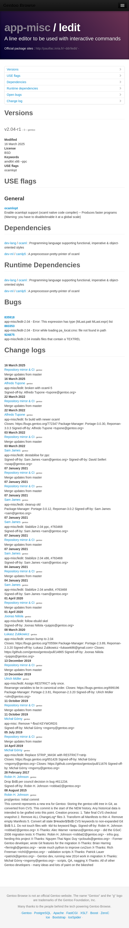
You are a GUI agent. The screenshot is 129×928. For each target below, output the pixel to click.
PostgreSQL (42, 912)
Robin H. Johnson (16, 776)
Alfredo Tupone (14, 383)
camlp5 (21, 254)
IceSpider (74, 917)
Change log (64, 101)
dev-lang (10, 243)
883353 (9, 326)
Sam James (12, 450)
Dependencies (64, 82)
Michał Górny (13, 718)
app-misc (27, 27)
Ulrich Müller (12, 678)
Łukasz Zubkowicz (16, 634)
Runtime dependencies (64, 88)
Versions (64, 69)
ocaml (23, 243)
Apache (58, 912)
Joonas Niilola (13, 616)
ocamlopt (11, 208)
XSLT (84, 912)
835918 (9, 317)
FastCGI (72, 912)
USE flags (64, 75)
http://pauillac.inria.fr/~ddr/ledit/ (56, 48)
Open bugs (64, 94)
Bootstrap (59, 917)
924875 (9, 334)
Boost (94, 912)
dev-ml (9, 254)
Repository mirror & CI (19, 369)
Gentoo (27, 912)
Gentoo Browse (19, 5)
